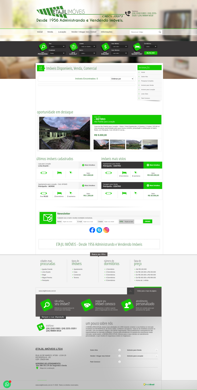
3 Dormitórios (110, 275)
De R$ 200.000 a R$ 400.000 (146, 275)
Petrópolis (45, 280)
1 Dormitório (110, 269)
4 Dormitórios (110, 277)
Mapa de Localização (47, 368)
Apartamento (78, 269)
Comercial (77, 275)
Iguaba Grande (47, 269)
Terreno (76, 277)
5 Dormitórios (110, 280)
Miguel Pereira (47, 277)
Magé (44, 275)
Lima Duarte (46, 272)
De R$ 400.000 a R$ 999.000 (146, 277)
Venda (51, 31)
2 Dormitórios (110, 272)
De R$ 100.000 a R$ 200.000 (146, 272)
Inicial (40, 32)
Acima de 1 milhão (142, 280)
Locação (63, 31)
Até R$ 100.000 (141, 269)
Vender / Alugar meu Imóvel (83, 32)
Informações (108, 31)
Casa (75, 272)
